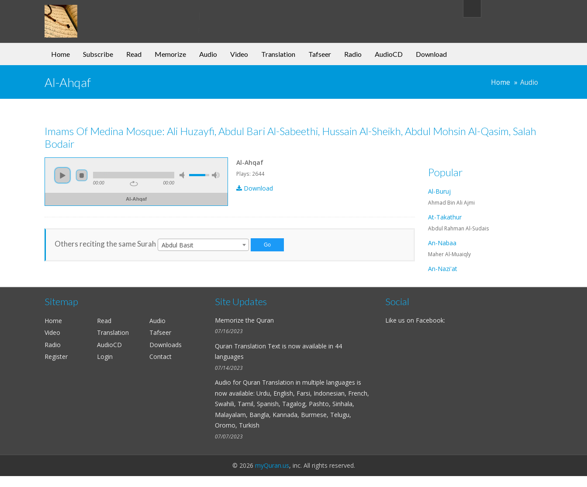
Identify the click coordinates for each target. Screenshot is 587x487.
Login (105, 356)
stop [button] (82, 175)
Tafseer (319, 54)
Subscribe (98, 54)
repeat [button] (133, 184)
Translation (278, 54)
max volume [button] (216, 175)
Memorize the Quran (244, 320)
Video (239, 54)
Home (60, 54)
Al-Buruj (439, 191)
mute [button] (183, 175)
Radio (353, 54)
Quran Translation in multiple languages (299, 382)
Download (431, 54)
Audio (208, 54)
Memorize (170, 54)
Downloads (165, 345)
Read (134, 54)
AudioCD (389, 54)
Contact (160, 356)
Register (56, 356)
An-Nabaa (442, 243)
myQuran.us (272, 465)
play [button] (62, 175)
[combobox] (203, 245)
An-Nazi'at (442, 268)
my (115, 15)
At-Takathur (445, 217)
